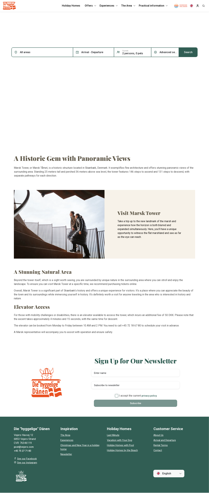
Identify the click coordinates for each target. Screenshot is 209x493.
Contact (157, 450)
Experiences (67, 440)
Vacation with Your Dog (120, 440)
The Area (65, 435)
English (164, 473)
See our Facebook (27, 458)
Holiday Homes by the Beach (123, 450)
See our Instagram (27, 462)
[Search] (203, 6)
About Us (158, 435)
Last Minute (114, 435)
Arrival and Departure (165, 440)
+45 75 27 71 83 (23, 451)
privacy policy (149, 395)
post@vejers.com (24, 447)
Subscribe (135, 403)
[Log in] (198, 6)
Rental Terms (161, 445)
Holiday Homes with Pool (121, 445)
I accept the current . (136, 395)
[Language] (191, 6)
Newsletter (66, 454)
